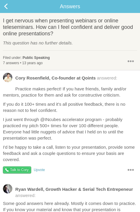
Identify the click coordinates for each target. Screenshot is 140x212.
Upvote (39, 170)
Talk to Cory (19, 170)
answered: (60, 79)
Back (12, 6)
